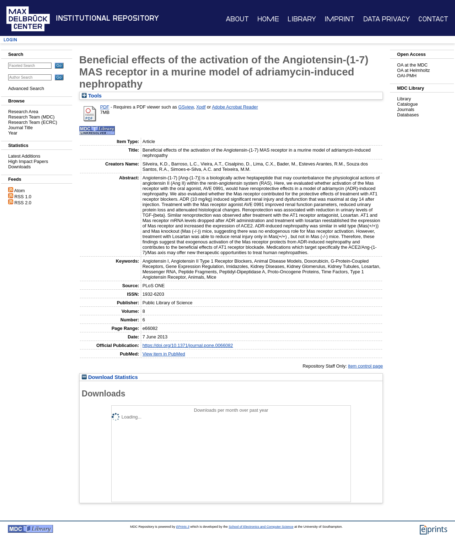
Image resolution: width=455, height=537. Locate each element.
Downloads (19, 166)
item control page (365, 366)
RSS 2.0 (23, 202)
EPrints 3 (182, 526)
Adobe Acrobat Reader (235, 107)
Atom (19, 190)
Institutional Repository (107, 18)
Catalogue (407, 104)
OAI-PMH (407, 75)
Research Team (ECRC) (32, 122)
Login (10, 39)
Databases (408, 114)
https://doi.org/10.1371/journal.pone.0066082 (188, 345)
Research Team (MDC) (31, 117)
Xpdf (200, 107)
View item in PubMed (164, 354)
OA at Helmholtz (413, 70)
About (237, 19)
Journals (405, 109)
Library (302, 19)
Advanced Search (26, 88)
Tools (92, 96)
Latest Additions (24, 156)
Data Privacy (386, 19)
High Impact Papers (28, 161)
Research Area (23, 111)
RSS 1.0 (23, 196)
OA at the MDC (412, 65)
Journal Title (20, 127)
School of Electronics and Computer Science (261, 526)
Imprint (339, 19)
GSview (186, 107)
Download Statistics (110, 377)
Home (268, 19)
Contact (433, 19)
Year (12, 133)
